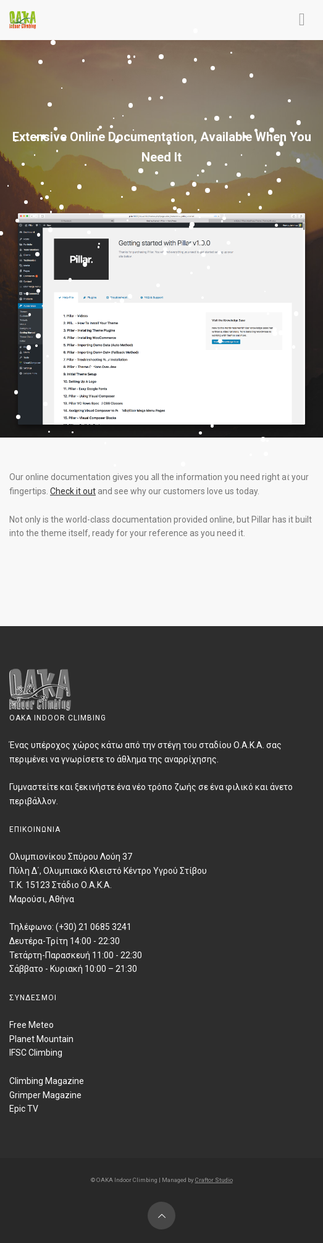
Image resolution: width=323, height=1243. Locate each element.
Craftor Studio (214, 1179)
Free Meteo (31, 1025)
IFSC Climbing (35, 1053)
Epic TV (23, 1109)
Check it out (73, 491)
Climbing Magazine (46, 1081)
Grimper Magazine (45, 1095)
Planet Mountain (41, 1039)
